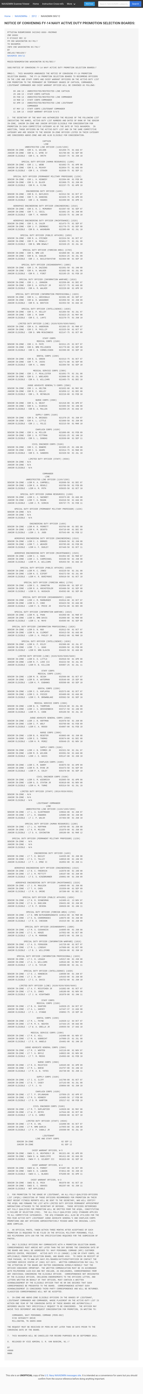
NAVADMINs (21, 16)
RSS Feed (89, 4)
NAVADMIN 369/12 (16, 56)
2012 (34, 16)
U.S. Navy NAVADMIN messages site (63, 1375)
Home (36, 4)
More (69, 4)
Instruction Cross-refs (53, 4)
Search (135, 4)
